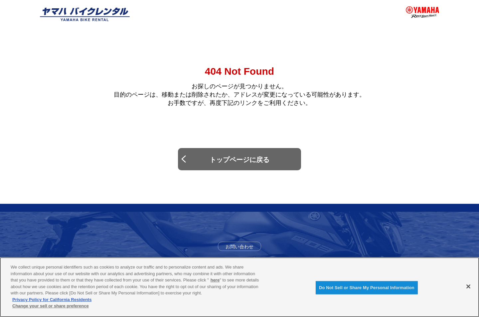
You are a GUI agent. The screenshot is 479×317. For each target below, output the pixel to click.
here (215, 279)
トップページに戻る (239, 159)
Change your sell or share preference (50, 305)
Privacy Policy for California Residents (51, 299)
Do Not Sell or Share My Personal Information (366, 287)
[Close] (468, 286)
